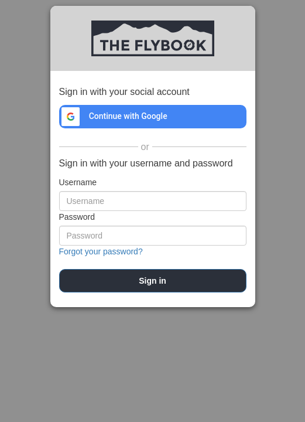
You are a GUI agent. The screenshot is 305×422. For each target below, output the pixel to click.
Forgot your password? (101, 251)
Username (78, 182)
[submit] (152, 280)
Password (77, 217)
